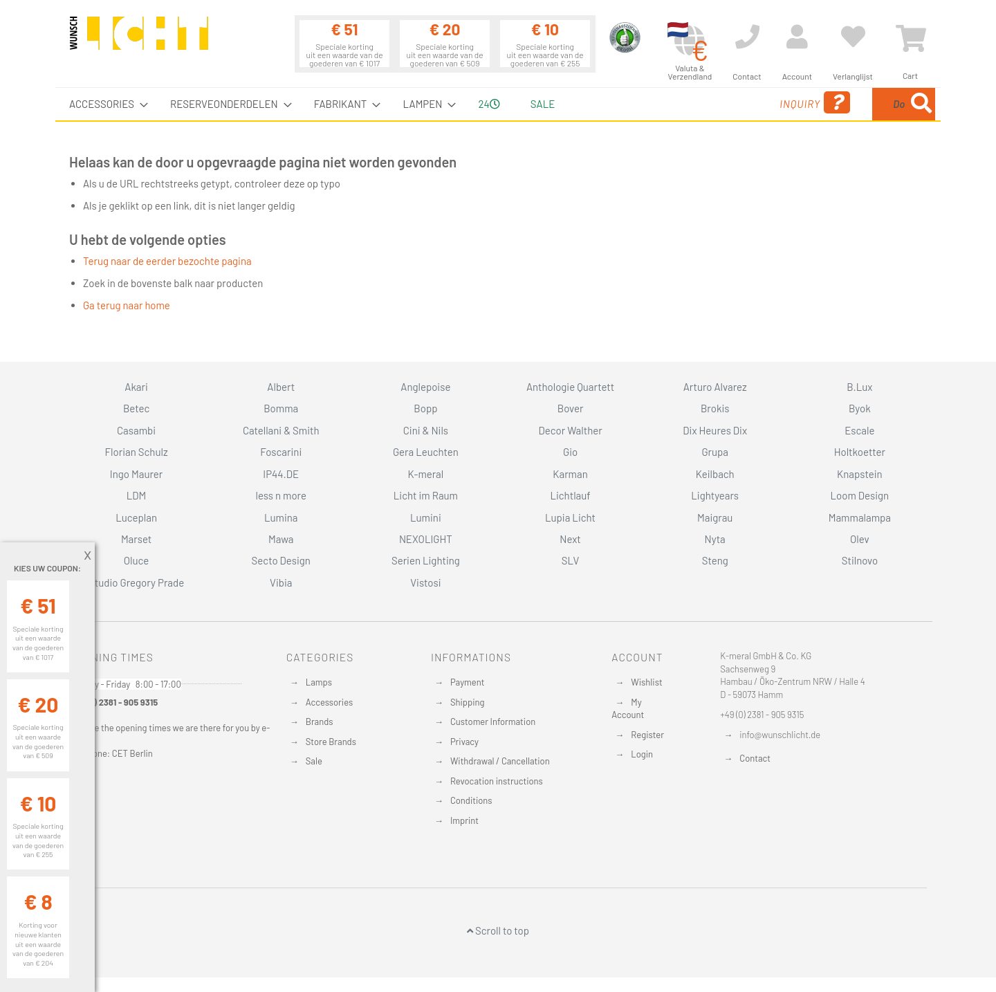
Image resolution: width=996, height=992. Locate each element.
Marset (136, 539)
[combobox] (835, 104)
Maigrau (714, 517)
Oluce (136, 560)
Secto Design (281, 560)
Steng (715, 560)
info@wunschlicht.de (779, 734)
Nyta (715, 539)
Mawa (281, 539)
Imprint (464, 820)
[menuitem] (104, 104)
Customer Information (492, 721)
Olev (859, 539)
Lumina (281, 517)
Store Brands (331, 741)
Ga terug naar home (126, 305)
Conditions (471, 800)
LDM (137, 495)
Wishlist (646, 682)
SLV (571, 560)
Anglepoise (425, 386)
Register (647, 734)
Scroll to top (498, 930)
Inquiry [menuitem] (704, 102)
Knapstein (860, 474)
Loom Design (860, 495)
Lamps (319, 682)
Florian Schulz (136, 452)
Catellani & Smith (281, 430)
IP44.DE (281, 474)
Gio (570, 452)
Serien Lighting (425, 560)
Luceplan (136, 517)
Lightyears (715, 495)
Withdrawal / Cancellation (500, 760)
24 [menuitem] (488, 104)
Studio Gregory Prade (136, 582)
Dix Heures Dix (715, 430)
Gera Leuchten (426, 452)
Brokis (715, 408)
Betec (136, 408)
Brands (319, 721)
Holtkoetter (859, 452)
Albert (281, 386)
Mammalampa (860, 517)
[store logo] (139, 39)
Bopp (425, 408)
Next (570, 539)
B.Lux (859, 386)
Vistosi (425, 582)
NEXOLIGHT (425, 539)
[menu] (498, 104)
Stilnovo (860, 560)
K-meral (426, 474)
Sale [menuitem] (543, 104)
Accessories (329, 702)
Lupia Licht (570, 517)
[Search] (921, 104)
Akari (135, 386)
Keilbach (715, 474)
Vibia (281, 582)
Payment (467, 682)
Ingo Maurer (136, 474)
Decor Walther (570, 430)
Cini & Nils (425, 430)
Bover (570, 408)
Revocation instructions (496, 781)
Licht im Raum (426, 495)
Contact (755, 758)
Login (642, 754)
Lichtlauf (570, 495)
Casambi (136, 430)
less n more (281, 495)
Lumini (425, 517)
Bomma (281, 408)
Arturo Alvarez (715, 386)
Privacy (464, 741)
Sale (314, 760)
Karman (570, 474)
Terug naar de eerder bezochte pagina (167, 261)
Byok (860, 408)
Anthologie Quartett (570, 386)
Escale (859, 430)
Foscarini (281, 452)
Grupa (714, 452)
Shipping (467, 702)
